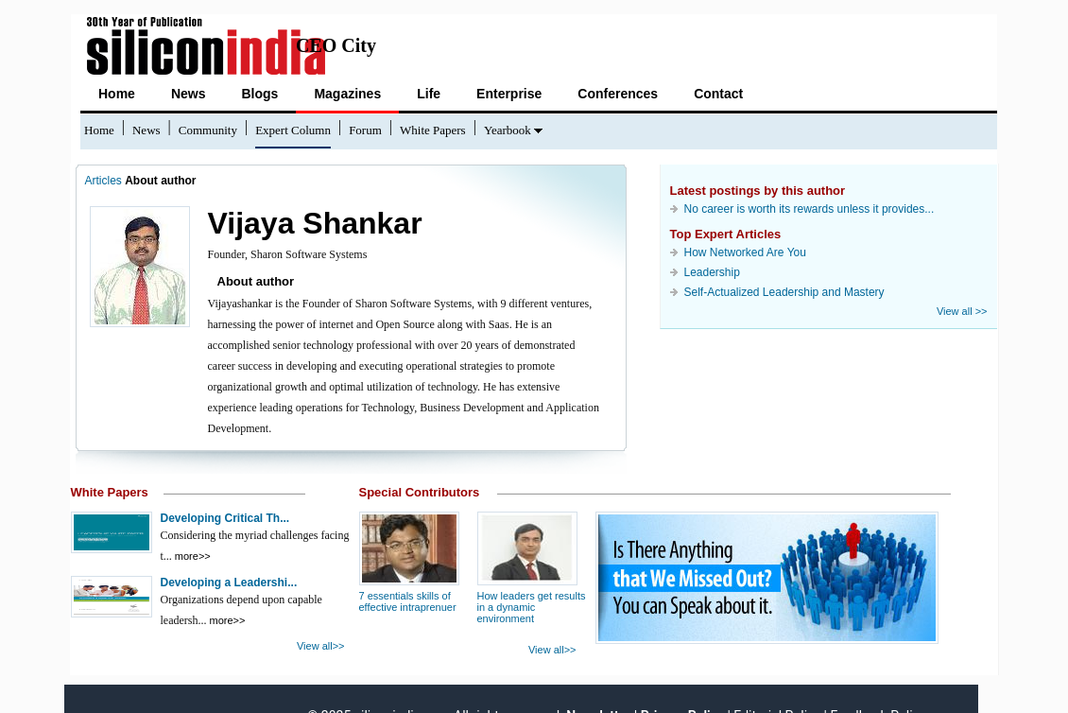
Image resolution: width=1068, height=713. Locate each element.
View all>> (321, 646)
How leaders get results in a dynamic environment (531, 607)
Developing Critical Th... (225, 518)
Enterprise (509, 93)
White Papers (433, 130)
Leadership (712, 272)
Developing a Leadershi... (229, 582)
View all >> (962, 311)
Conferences (617, 93)
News (188, 93)
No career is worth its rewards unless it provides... (809, 209)
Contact (718, 93)
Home (116, 93)
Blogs (259, 93)
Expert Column (293, 130)
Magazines (347, 93)
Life (428, 93)
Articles (103, 180)
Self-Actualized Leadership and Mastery (784, 292)
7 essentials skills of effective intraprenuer (407, 601)
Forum (365, 130)
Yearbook (507, 130)
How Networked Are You (745, 252)
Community (208, 130)
